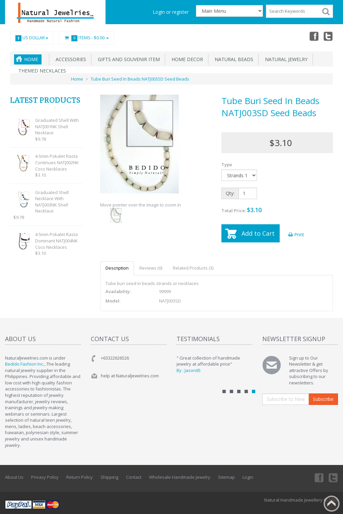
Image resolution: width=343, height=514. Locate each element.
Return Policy (79, 477)
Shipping (109, 477)
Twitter (328, 36)
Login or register (171, 12)
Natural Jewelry (284, 59)
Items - (86, 38)
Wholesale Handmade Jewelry (179, 477)
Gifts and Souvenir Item (127, 59)
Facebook (313, 36)
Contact (133, 477)
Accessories (69, 59)
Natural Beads (232, 59)
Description (117, 268)
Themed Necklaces (41, 70)
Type (226, 164)
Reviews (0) (150, 268)
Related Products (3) (193, 268)
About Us (14, 477)
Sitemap (226, 477)
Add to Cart (258, 233)
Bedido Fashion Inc (24, 364)
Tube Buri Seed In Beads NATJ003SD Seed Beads (140, 79)
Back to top (331, 503)
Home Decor (186, 59)
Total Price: (241, 210)
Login (248, 477)
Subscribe (323, 399)
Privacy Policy (45, 477)
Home (31, 59)
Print (296, 234)
